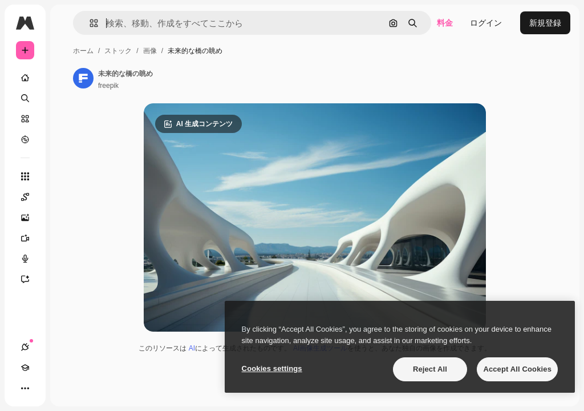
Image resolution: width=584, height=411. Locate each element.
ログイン (486, 22)
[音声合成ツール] (25, 258)
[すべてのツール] (25, 176)
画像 (150, 51)
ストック (118, 51)
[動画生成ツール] (25, 238)
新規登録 (545, 22)
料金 (445, 22)
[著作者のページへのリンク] (83, 78)
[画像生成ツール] (25, 217)
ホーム (83, 51)
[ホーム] (25, 77)
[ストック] (25, 119)
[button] (89, 23)
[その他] (25, 388)
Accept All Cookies (517, 369)
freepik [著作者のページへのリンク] (108, 86)
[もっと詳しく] (25, 139)
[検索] (25, 98)
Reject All (430, 369)
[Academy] (25, 367)
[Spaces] (25, 197)
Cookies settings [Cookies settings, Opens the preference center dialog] (272, 368)
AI (192, 348)
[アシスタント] (25, 279)
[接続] (25, 347)
